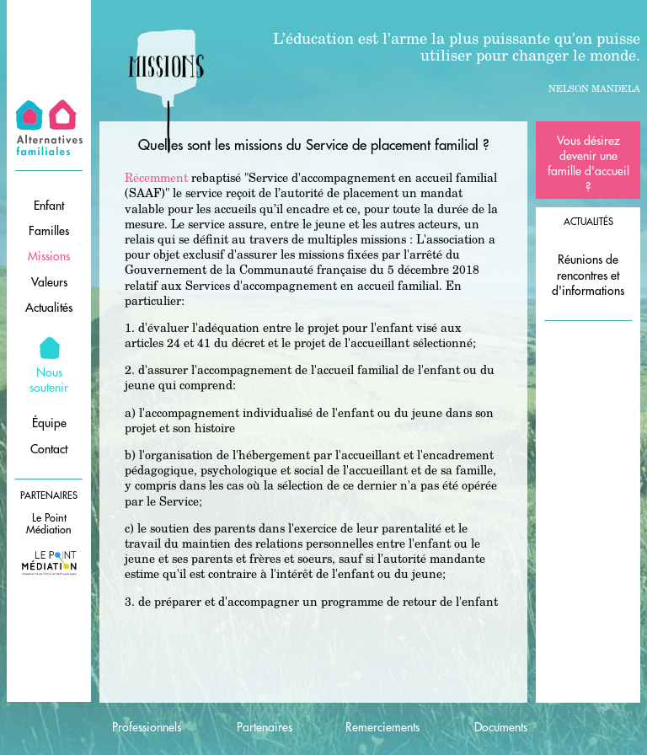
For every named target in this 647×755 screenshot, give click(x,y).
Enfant (49, 206)
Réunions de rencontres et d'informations (588, 275)
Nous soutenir (48, 380)
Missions (49, 256)
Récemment (156, 177)
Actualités (48, 307)
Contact (48, 449)
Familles (49, 231)
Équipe (49, 423)
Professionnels (146, 727)
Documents (500, 727)
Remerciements (382, 727)
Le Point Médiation (49, 524)
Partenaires (264, 727)
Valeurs (49, 282)
